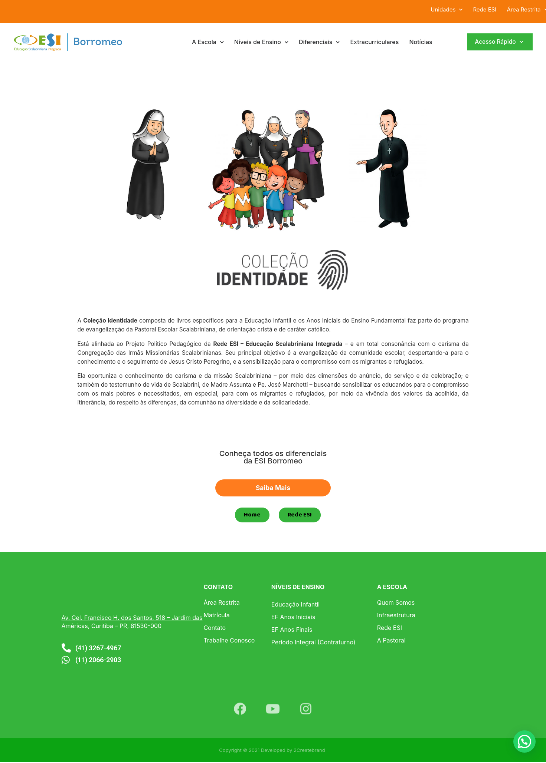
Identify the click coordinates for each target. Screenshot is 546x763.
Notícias (420, 42)
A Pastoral (391, 641)
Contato (214, 628)
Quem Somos (396, 603)
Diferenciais (319, 42)
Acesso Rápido (499, 42)
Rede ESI (484, 9)
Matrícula (216, 616)
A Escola (208, 42)
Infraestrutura (396, 616)
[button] (524, 741)
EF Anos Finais (292, 630)
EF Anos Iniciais (293, 617)
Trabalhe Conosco (229, 641)
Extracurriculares (374, 42)
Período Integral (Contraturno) (313, 643)
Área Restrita (221, 603)
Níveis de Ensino (261, 42)
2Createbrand (309, 751)
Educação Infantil (295, 605)
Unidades (446, 9)
